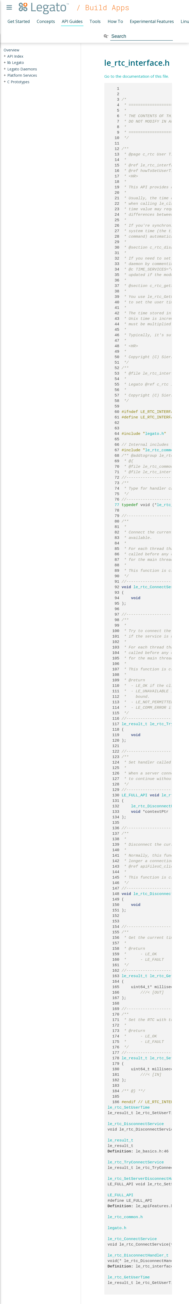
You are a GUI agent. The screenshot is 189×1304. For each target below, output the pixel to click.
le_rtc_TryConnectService (136, 1162)
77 (113, 505)
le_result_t (135, 724)
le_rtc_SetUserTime (129, 1107)
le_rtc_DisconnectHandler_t (138, 1255)
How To (115, 21)
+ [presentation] (5, 55)
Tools (95, 21)
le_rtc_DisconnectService (136, 1124)
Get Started (19, 21)
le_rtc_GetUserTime (129, 1277)
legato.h (154, 433)
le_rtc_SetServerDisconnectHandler (146, 1178)
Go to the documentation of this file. (136, 76)
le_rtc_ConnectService (158, 587)
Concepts (46, 21)
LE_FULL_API (135, 795)
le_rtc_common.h (162, 450)
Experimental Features (152, 21)
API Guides (72, 21)
